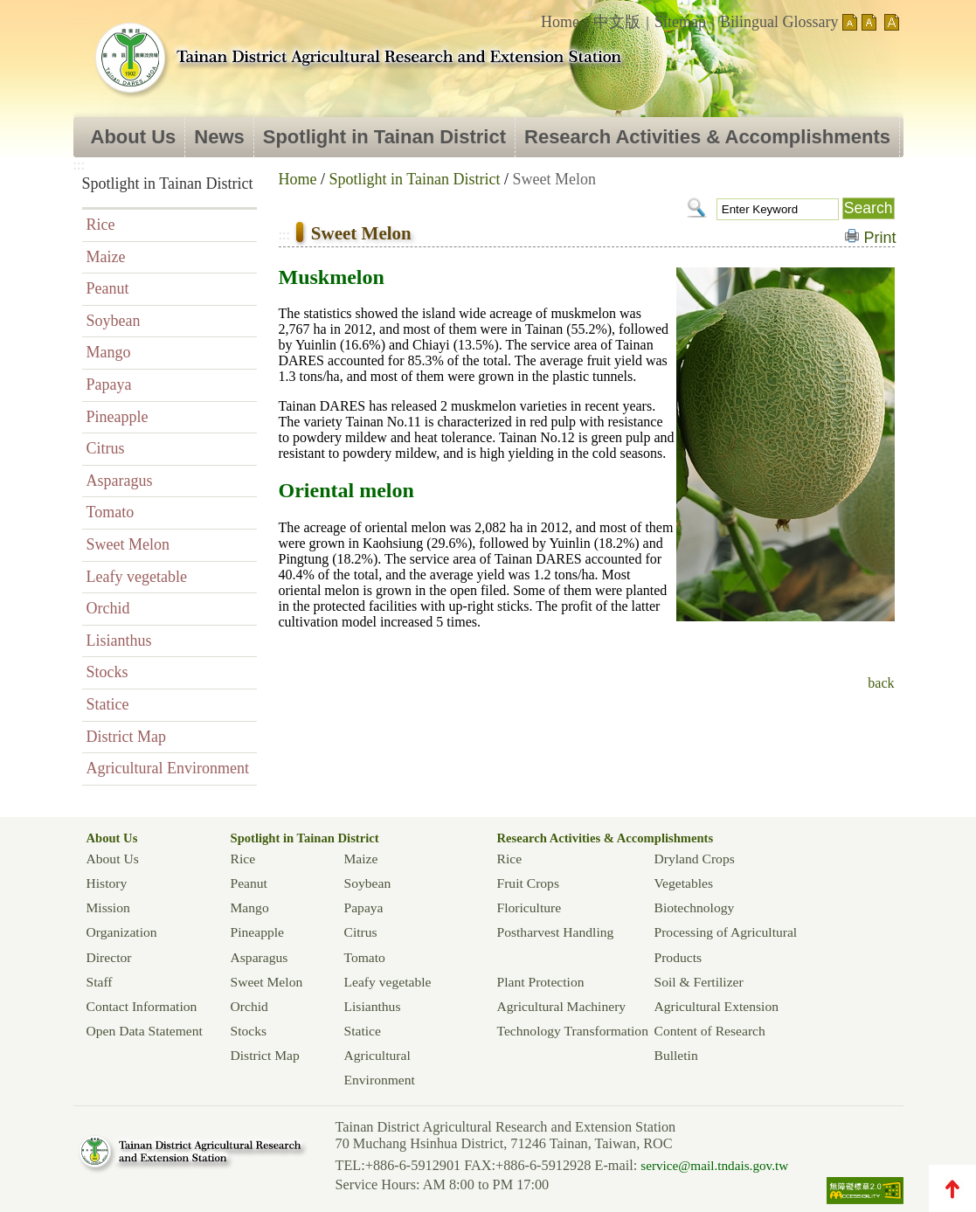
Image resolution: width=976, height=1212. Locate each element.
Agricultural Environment (168, 768)
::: (528, 14)
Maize (106, 257)
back (881, 682)
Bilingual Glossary (779, 22)
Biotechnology (694, 907)
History (107, 883)
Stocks (107, 672)
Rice (101, 224)
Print (880, 237)
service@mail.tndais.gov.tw (714, 1165)
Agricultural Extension (716, 1006)
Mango (109, 352)
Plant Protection (541, 981)
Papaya (109, 384)
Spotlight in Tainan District (384, 137)
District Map (127, 736)
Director (109, 957)
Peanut (108, 288)
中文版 (616, 22)
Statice (108, 704)
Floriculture (529, 907)
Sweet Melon (128, 544)
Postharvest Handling (555, 932)
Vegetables (684, 883)
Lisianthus (119, 640)
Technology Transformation (572, 1030)
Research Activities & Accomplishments (707, 137)
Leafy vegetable (137, 576)
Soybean (114, 320)
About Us (134, 137)
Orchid (108, 608)
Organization (122, 932)
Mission (108, 907)
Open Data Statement (145, 1030)
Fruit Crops (528, 883)
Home (560, 22)
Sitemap (680, 22)
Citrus (106, 448)
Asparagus (120, 480)
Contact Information (142, 1006)
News (219, 137)
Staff (100, 981)
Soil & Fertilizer (699, 981)
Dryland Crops (694, 858)
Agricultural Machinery (561, 1006)
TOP (952, 1188)
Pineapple (118, 417)
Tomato (111, 512)
